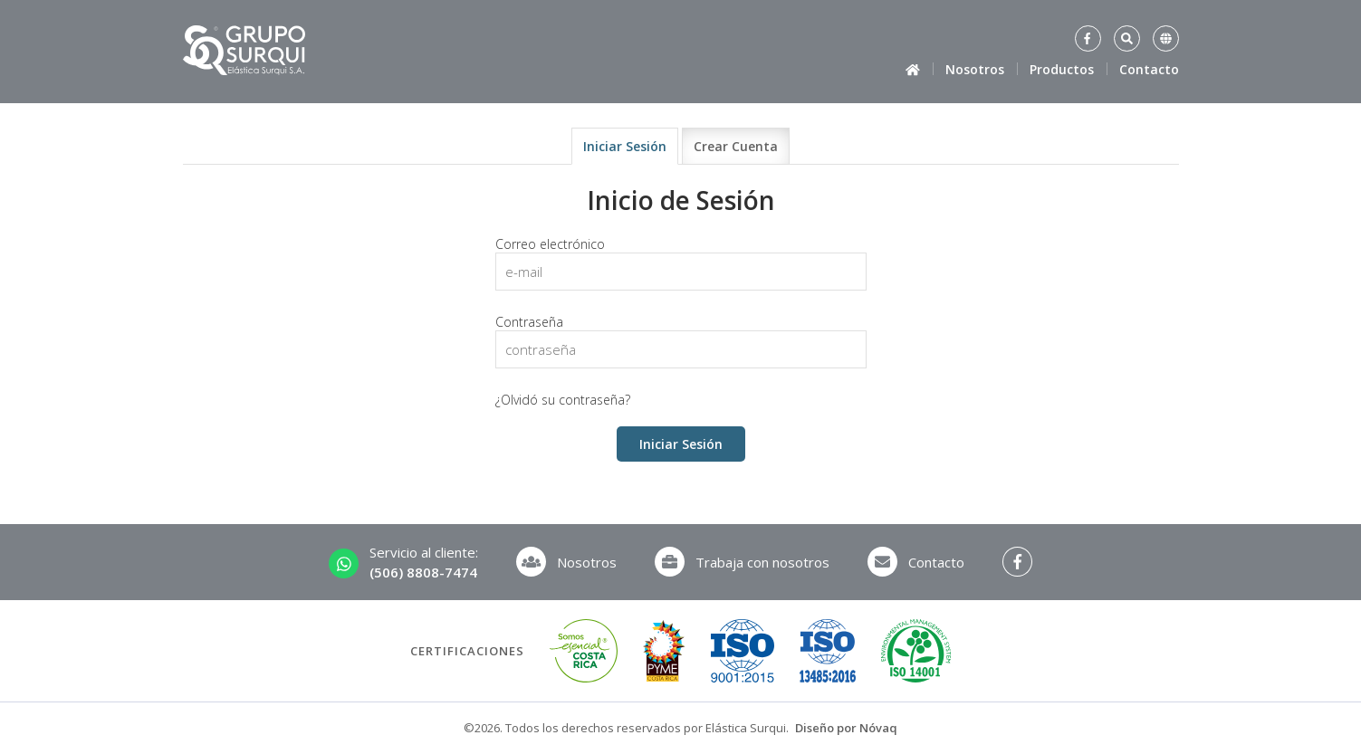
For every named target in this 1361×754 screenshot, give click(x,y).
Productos (1062, 69)
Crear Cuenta (736, 146)
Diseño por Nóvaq (846, 728)
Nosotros (974, 69)
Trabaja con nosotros (742, 562)
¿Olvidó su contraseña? (562, 399)
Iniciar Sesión (624, 146)
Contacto (1149, 69)
